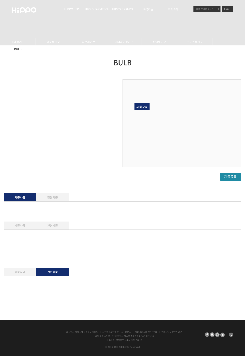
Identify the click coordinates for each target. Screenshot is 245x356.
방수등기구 (53, 42)
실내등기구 (17, 42)
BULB (17, 49)
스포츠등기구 (195, 42)
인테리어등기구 (124, 42)
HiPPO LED (71, 9)
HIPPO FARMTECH (97, 9)
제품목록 (230, 176)
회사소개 (173, 9)
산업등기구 (159, 42)
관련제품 (52, 197)
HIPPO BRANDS (122, 9)
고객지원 (148, 9)
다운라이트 (88, 42)
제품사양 (20, 197)
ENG (226, 9)
